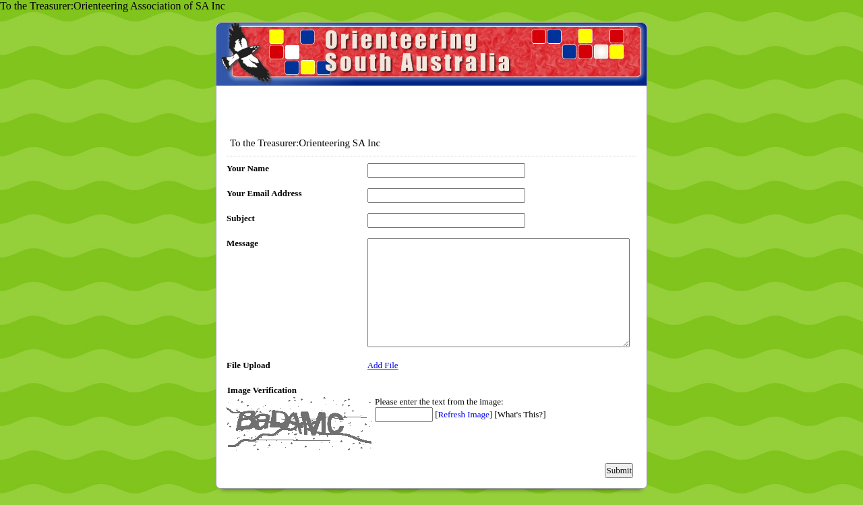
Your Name (248, 168)
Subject (241, 218)
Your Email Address (264, 193)
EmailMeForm (431, 72)
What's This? (520, 414)
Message (242, 243)
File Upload (248, 365)
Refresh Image (463, 414)
